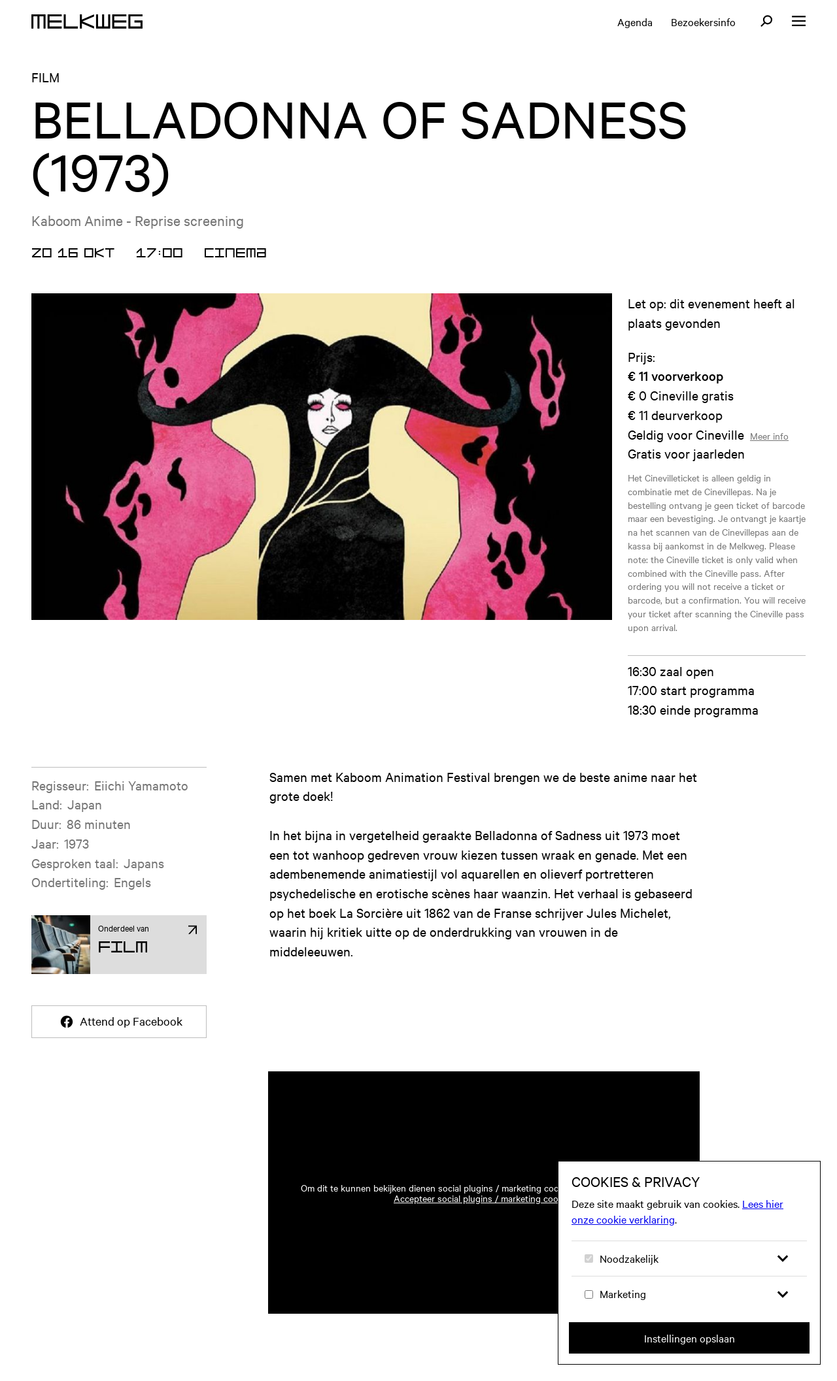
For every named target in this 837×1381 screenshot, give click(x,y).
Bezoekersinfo (703, 21)
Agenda (635, 21)
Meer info (769, 435)
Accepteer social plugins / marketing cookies (484, 1198)
